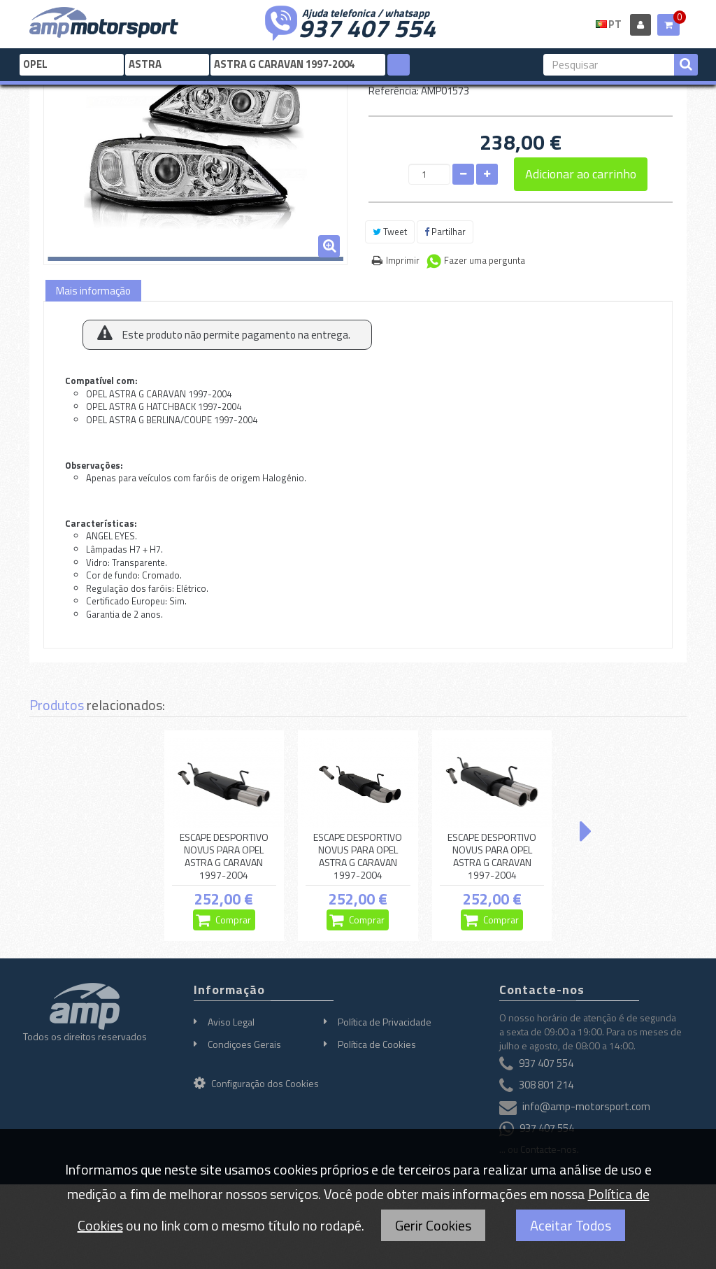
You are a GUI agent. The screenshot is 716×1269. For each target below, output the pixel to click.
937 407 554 (367, 26)
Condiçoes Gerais (244, 1044)
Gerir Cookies (433, 1225)
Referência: (393, 90)
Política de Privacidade (384, 1021)
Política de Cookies (377, 1044)
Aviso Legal (231, 1021)
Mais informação (93, 291)
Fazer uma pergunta (484, 260)
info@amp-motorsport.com (586, 1106)
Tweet (390, 232)
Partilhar (445, 232)
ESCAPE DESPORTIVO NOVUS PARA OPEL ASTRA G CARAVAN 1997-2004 (224, 856)
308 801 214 (546, 1085)
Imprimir (403, 260)
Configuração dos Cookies (256, 1083)
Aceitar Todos (570, 1225)
